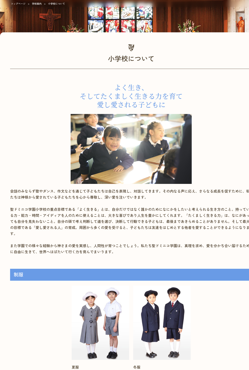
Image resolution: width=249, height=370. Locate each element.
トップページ (18, 3)
